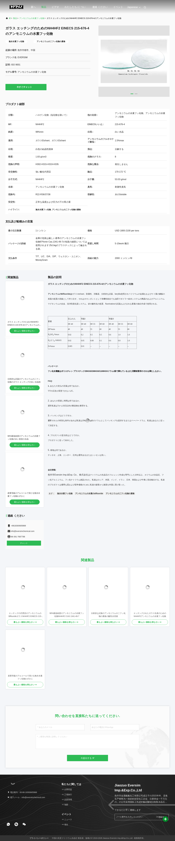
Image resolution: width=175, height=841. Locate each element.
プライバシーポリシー (39, 838)
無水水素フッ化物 (64, 493)
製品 (43, 7)
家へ (33, 7)
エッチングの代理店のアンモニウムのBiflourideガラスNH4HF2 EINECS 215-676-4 (25, 615)
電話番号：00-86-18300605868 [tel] (22, 792)
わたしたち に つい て (75, 8)
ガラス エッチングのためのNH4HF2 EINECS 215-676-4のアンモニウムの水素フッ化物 (24, 325)
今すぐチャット (26, 87)
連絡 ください (100, 7)
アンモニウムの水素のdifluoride (89, 493)
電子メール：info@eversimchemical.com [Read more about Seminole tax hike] (26, 797)
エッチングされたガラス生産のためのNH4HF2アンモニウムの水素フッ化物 (150, 614)
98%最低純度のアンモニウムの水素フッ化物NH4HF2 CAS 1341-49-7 (66, 614)
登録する (161, 817)
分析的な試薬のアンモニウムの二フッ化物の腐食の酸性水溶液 (108, 614)
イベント (118, 7)
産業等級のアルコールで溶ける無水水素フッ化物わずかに (25, 677)
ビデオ (55, 7)
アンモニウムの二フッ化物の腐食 (120, 493)
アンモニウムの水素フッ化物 (31, 18)
